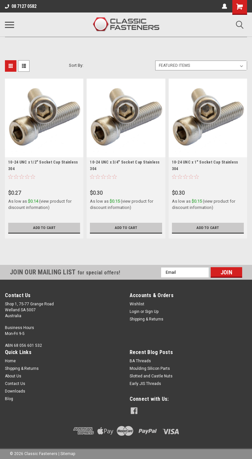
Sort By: (76, 65)
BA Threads (140, 361)
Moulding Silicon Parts (150, 368)
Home (10, 361)
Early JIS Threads (145, 383)
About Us (13, 376)
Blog (9, 398)
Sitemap (67, 452)
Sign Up (151, 311)
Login (134, 311)
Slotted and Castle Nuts (151, 376)
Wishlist (137, 304)
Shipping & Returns (146, 319)
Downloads (15, 391)
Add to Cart (44, 227)
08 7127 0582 (20, 6)
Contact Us (15, 383)
